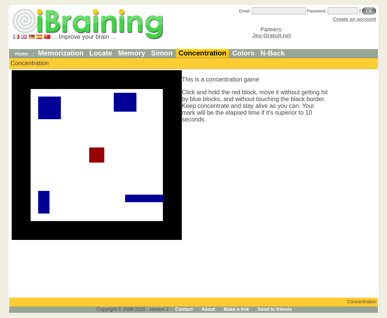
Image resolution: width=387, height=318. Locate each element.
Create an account (354, 19)
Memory (131, 53)
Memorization (61, 53)
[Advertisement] (354, 183)
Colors (243, 53)
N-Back (272, 53)
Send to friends (275, 309)
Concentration (202, 53)
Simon (162, 53)
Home (21, 54)
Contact (183, 309)
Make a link (236, 309)
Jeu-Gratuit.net (271, 35)
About (208, 309)
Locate (101, 53)
